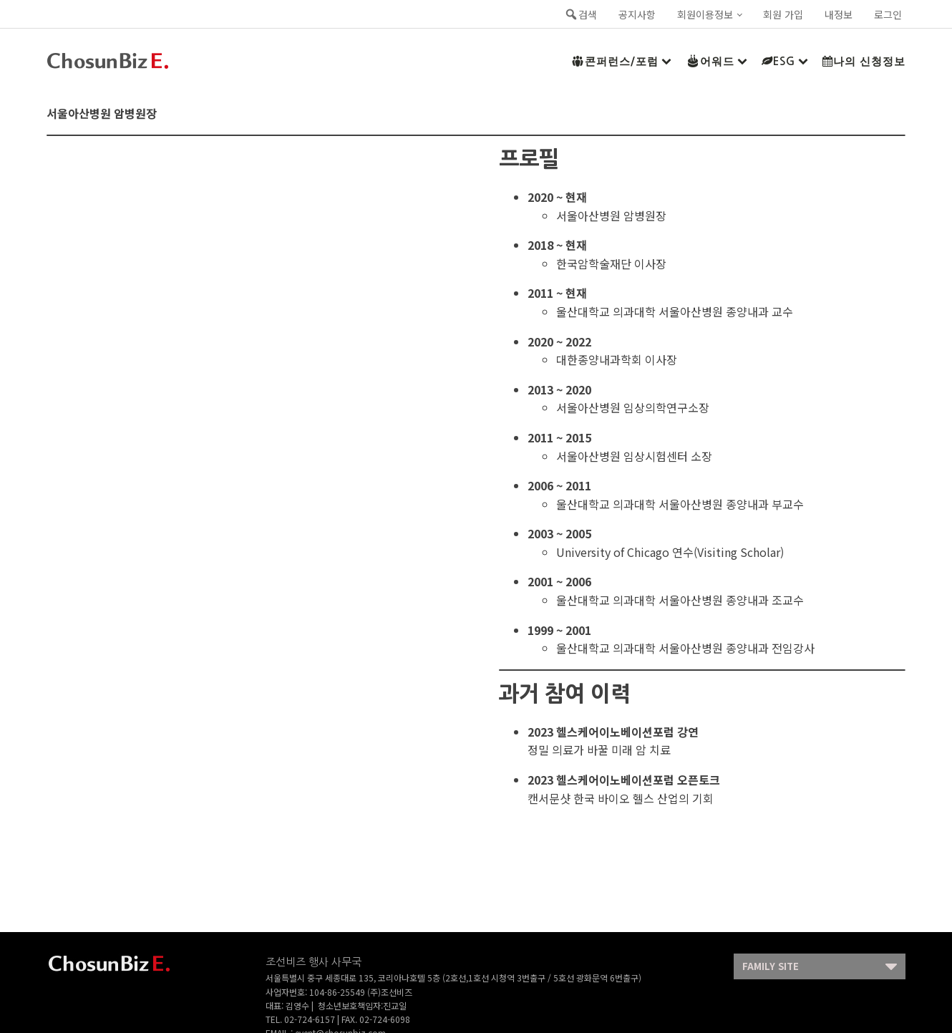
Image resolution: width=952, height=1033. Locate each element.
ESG (785, 61)
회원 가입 (783, 14)
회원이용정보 (705, 14)
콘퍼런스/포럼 (620, 61)
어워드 (716, 61)
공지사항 (637, 14)
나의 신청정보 (863, 61)
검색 (580, 14)
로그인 (888, 14)
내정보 (839, 14)
